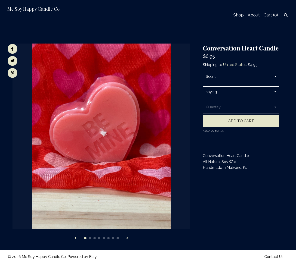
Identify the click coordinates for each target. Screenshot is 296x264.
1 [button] (85, 238)
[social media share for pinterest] (13, 73)
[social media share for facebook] (12, 48)
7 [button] (113, 238)
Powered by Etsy (82, 257)
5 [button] (104, 238)
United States (234, 65)
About (254, 15)
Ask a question (213, 130)
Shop (238, 15)
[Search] (286, 15)
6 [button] (108, 238)
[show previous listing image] (75, 238)
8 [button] (118, 238)
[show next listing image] (127, 238)
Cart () (271, 15)
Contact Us (274, 257)
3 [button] (94, 238)
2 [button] (90, 238)
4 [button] (99, 238)
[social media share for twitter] (13, 61)
